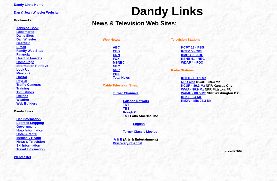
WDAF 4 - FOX (192, 62)
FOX (116, 59)
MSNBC (119, 62)
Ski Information (28, 145)
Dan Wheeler (26, 39)
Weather (23, 100)
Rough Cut (131, 112)
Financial (24, 54)
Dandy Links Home (28, 5)
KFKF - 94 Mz (191, 97)
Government (26, 126)
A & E (118, 139)
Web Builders (27, 103)
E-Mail (21, 47)
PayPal (22, 81)
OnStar (22, 77)
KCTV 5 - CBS (191, 51)
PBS (116, 74)
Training (23, 88)
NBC (116, 66)
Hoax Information (30, 130)
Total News (121, 77)
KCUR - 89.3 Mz (193, 85)
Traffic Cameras (29, 84)
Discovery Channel (127, 143)
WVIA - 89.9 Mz (192, 89)
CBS (116, 51)
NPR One (188, 82)
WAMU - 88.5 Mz (193, 93)
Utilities (22, 96)
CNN (116, 55)
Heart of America (30, 58)
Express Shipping (30, 123)
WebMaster (22, 157)
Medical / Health (29, 138)
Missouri (23, 73)
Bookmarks (25, 32)
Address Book (28, 28)
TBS (126, 108)
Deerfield (24, 43)
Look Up (23, 69)
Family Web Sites (30, 51)
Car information (29, 119)
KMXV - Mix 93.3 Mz (196, 101)
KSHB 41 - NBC (193, 59)
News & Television (31, 142)
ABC (116, 47)
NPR (116, 70)
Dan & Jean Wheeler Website (36, 12)
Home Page (25, 62)
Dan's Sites (25, 35)
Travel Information (31, 149)
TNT (126, 105)
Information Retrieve (32, 66)
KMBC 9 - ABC (192, 55)
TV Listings (25, 92)
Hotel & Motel (27, 134)
